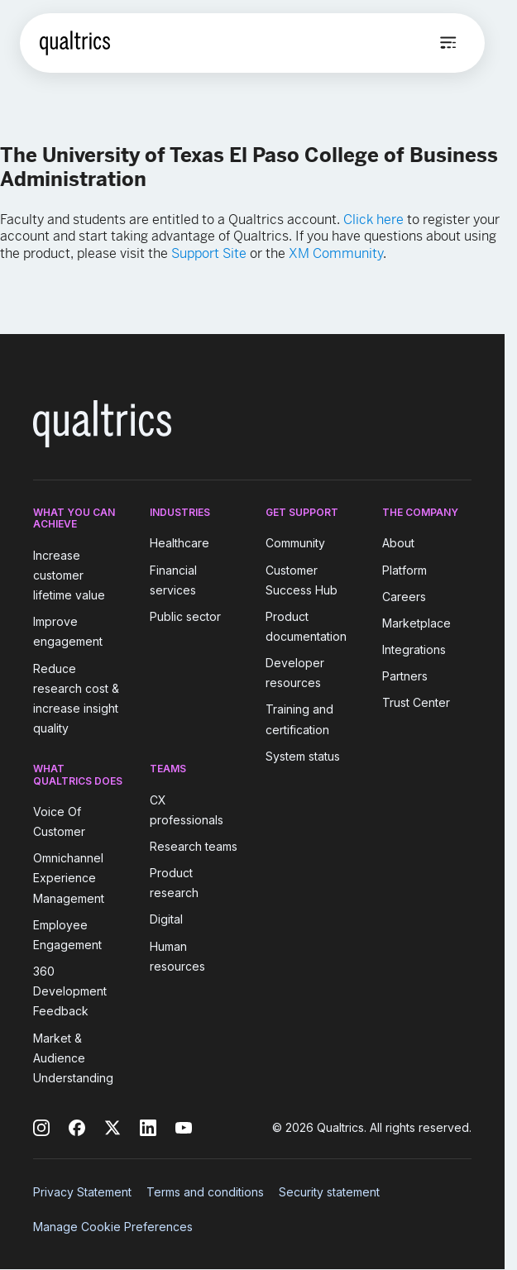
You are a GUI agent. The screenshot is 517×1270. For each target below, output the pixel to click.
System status (303, 756)
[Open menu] (448, 43)
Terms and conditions (205, 1192)
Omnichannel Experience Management (68, 878)
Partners (405, 676)
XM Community (336, 253)
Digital (166, 920)
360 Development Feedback (70, 991)
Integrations (414, 649)
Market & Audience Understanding (73, 1058)
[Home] (75, 43)
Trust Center (416, 702)
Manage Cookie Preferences (113, 1227)
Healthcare (179, 544)
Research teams (193, 846)
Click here (373, 219)
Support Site (209, 253)
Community (295, 544)
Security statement (329, 1192)
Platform (404, 570)
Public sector (185, 616)
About (398, 544)
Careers (404, 597)
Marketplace (416, 623)
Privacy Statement (82, 1192)
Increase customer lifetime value (69, 575)
